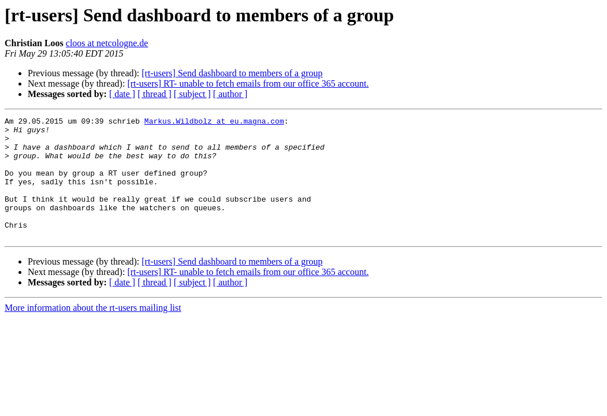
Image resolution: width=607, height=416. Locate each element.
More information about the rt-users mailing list (93, 332)
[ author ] (230, 94)
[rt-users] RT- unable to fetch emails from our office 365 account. (247, 83)
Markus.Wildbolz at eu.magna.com (214, 122)
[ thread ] (154, 94)
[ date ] (122, 94)
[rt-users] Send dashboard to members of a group (231, 73)
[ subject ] (192, 94)
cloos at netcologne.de (107, 43)
